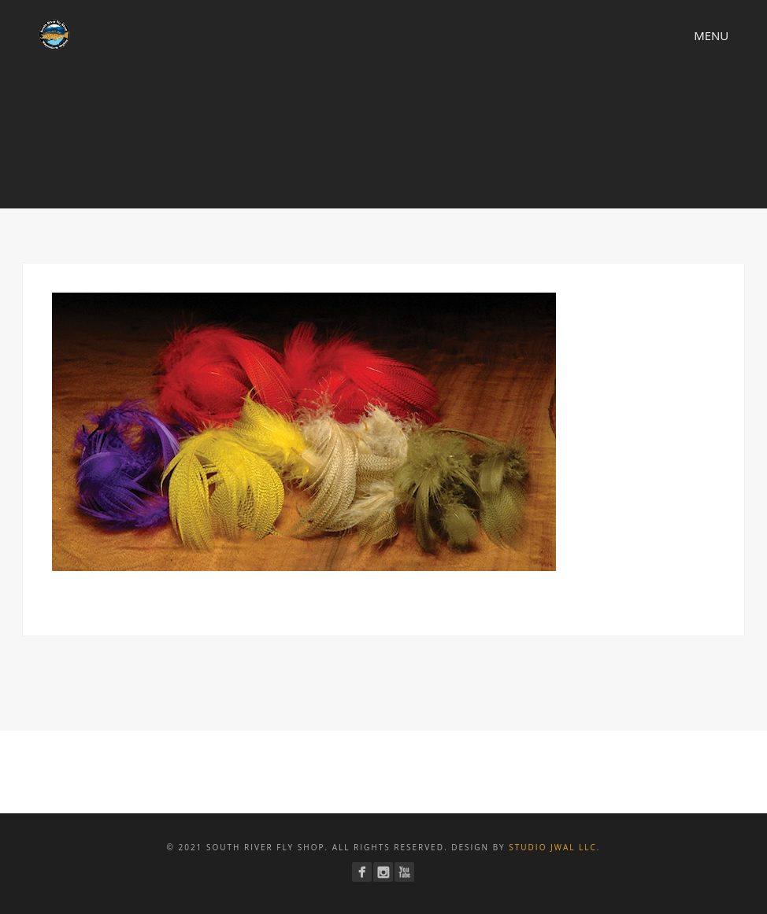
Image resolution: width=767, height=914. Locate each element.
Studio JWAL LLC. (554, 847)
